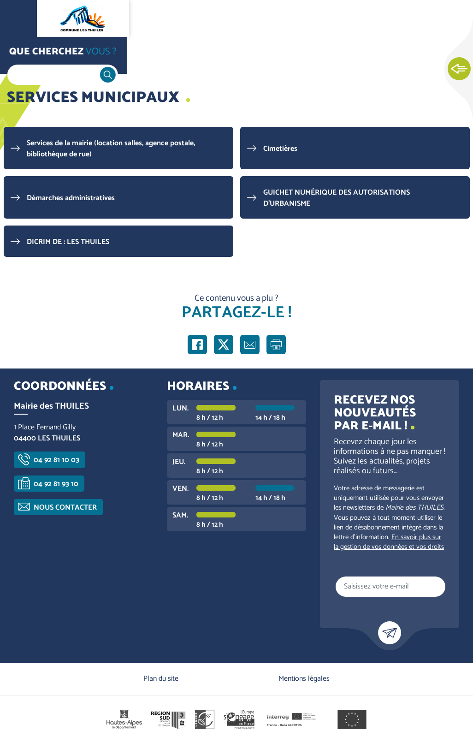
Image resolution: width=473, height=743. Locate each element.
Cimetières (280, 149)
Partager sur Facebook (197, 344)
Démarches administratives (71, 198)
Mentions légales (304, 678)
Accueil (26, 56)
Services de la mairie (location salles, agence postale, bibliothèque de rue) (111, 148)
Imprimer (276, 344)
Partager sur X (223, 344)
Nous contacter (65, 507)
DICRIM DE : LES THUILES (68, 242)
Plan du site (160, 678)
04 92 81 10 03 (56, 460)
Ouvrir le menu (18, 18)
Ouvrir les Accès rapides (459, 69)
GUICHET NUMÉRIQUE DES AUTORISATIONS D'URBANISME (336, 198)
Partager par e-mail (250, 344)
